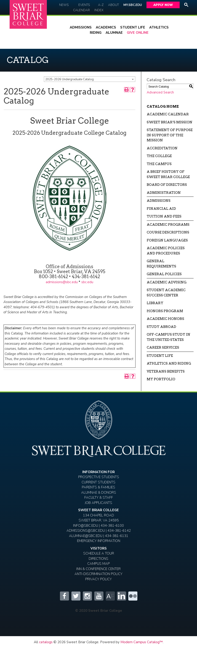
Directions (98, 558)
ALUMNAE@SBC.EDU (85, 536)
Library (155, 303)
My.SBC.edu (132, 5)
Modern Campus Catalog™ (141, 642)
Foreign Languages (167, 240)
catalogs (46, 642)
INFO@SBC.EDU (85, 525)
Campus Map (98, 563)
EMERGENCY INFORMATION (98, 541)
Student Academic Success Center (166, 292)
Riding (95, 32)
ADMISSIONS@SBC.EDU (86, 530)
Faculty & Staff (98, 497)
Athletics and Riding (169, 363)
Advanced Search (160, 92)
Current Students (98, 482)
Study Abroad (161, 327)
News (64, 5)
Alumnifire (110, 596)
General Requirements (161, 263)
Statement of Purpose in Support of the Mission (170, 135)
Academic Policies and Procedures (166, 250)
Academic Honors (165, 319)
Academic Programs (168, 225)
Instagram (87, 596)
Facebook (64, 596)
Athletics (159, 27)
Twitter (75, 596)
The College (159, 156)
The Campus (159, 164)
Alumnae (114, 32)
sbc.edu (87, 282)
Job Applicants (98, 502)
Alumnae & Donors (98, 492)
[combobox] (89, 79)
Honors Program (165, 311)
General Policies (164, 274)
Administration (164, 193)
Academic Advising (166, 282)
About (113, 5)
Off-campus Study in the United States (168, 337)
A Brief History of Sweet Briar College (168, 174)
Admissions (81, 27)
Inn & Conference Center (98, 569)
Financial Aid (161, 209)
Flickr (133, 596)
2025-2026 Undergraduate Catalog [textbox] (69, 79)
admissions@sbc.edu (62, 282)
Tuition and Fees (164, 216)
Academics (106, 27)
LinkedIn (121, 596)
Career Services (163, 347)
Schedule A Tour (98, 553)
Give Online (138, 32)
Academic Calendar (168, 114)
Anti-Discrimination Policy (98, 574)
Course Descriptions (168, 232)
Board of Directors (167, 185)
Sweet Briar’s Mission (169, 122)
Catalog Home (163, 106)
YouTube (98, 596)
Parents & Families (98, 487)
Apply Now (163, 5)
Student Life (132, 27)
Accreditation (162, 148)
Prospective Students (98, 477)
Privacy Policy (98, 579)
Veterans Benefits (166, 371)
